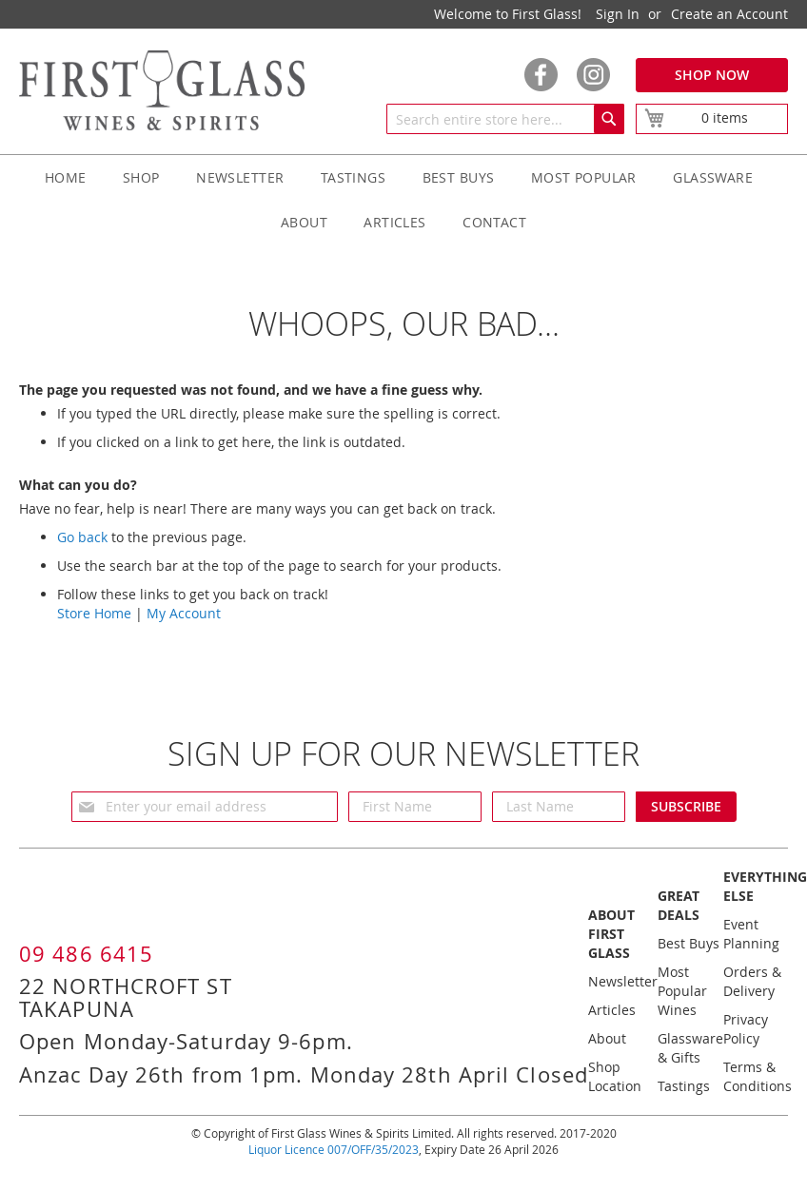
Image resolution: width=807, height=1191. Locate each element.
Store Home (94, 613)
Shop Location (614, 1076)
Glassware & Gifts (690, 1047)
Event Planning (751, 933)
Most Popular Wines (682, 991)
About (607, 1038)
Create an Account (729, 14)
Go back (82, 537)
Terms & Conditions (757, 1076)
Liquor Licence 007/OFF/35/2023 (333, 1149)
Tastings (684, 1086)
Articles (612, 1010)
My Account (184, 613)
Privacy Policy (745, 1028)
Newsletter (623, 981)
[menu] (403, 199)
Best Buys (688, 943)
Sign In (618, 14)
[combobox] (505, 119)
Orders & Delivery (752, 981)
